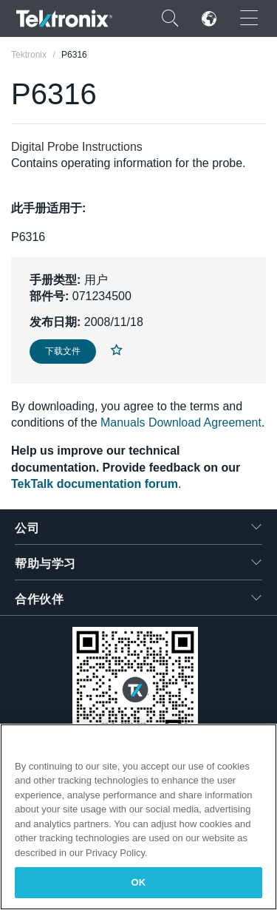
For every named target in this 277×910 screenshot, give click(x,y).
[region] (138, 817)
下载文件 (63, 351)
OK (138, 882)
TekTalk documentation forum (94, 484)
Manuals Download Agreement (180, 422)
